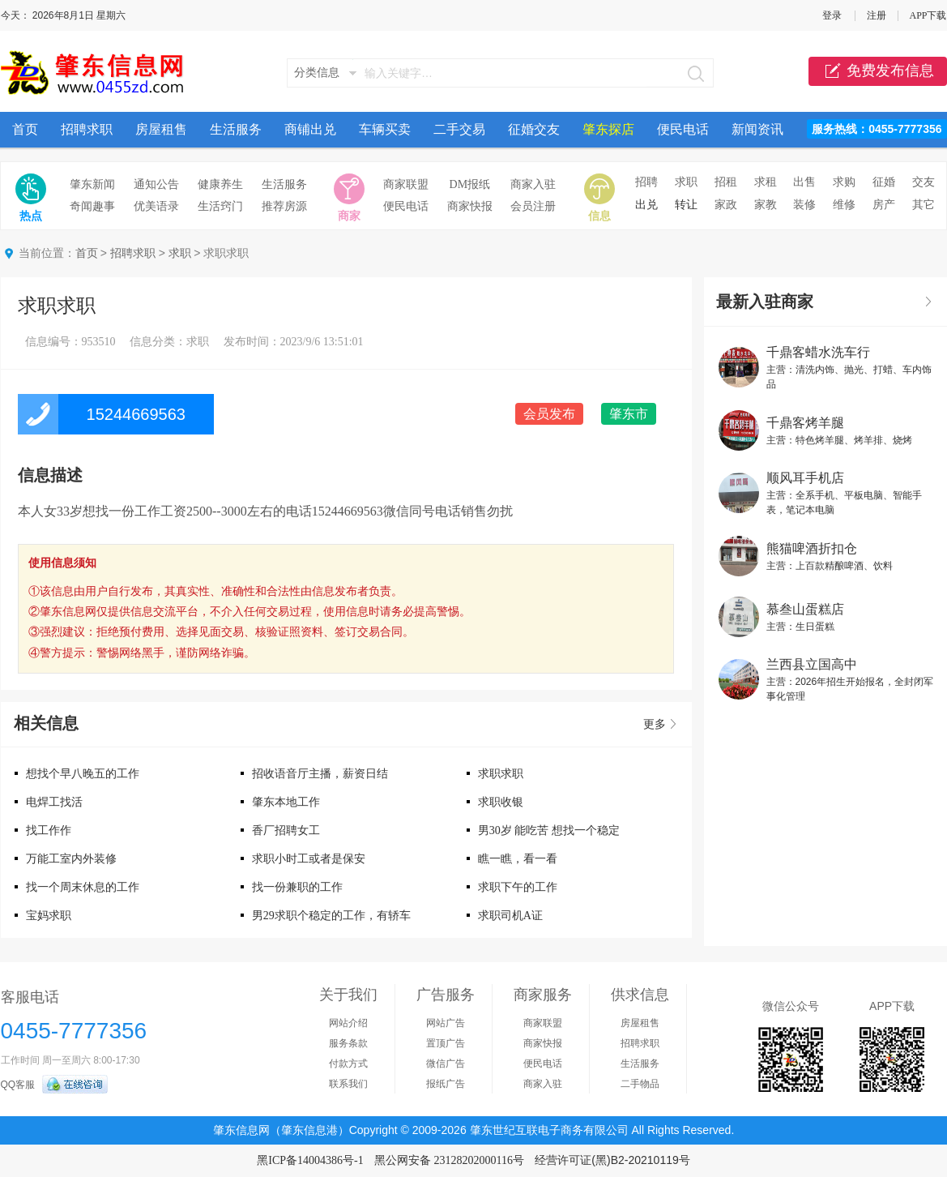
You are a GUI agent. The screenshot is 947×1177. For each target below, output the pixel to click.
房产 (883, 205)
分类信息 (316, 72)
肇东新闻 (92, 184)
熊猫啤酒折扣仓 (811, 548)
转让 (686, 205)
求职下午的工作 (517, 887)
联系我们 (348, 1083)
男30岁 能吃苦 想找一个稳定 (549, 830)
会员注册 (533, 206)
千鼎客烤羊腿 (805, 423)
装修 (804, 205)
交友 (923, 182)
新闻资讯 (757, 129)
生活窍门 (220, 206)
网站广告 (445, 1023)
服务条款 (348, 1043)
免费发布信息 (877, 71)
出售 (804, 182)
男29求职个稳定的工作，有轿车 (331, 915)
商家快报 (470, 206)
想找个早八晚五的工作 (82, 774)
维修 (844, 205)
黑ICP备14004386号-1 (310, 1160)
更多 (654, 724)
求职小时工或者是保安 (308, 859)
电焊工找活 (54, 802)
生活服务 (236, 129)
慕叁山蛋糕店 (805, 609)
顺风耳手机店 (805, 478)
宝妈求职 (48, 915)
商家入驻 (533, 184)
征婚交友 (534, 129)
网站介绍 (348, 1023)
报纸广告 (445, 1083)
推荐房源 (284, 206)
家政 (726, 205)
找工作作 (48, 830)
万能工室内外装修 (71, 859)
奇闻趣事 (92, 206)
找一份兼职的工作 (297, 887)
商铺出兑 (310, 129)
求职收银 (500, 802)
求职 (686, 182)
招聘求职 (87, 129)
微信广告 (445, 1063)
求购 (844, 182)
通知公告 (156, 184)
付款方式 (348, 1063)
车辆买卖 (385, 129)
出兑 (646, 205)
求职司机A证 (510, 915)
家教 (765, 205)
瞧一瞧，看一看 (517, 859)
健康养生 (220, 184)
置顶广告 (445, 1043)
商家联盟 (406, 184)
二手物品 (640, 1083)
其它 (923, 205)
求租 (765, 182)
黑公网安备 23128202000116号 (449, 1160)
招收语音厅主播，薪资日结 (320, 774)
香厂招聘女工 (286, 830)
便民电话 (683, 129)
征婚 (883, 182)
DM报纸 (470, 184)
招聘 (646, 182)
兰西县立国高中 (811, 664)
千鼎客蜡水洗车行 (818, 352)
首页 (25, 129)
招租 (726, 182)
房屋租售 (161, 129)
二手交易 (459, 129)
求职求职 (500, 774)
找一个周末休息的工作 (82, 887)
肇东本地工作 (286, 802)
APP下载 (927, 15)
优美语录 (156, 206)
